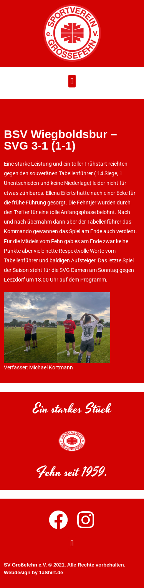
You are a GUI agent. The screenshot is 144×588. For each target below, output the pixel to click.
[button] (72, 82)
